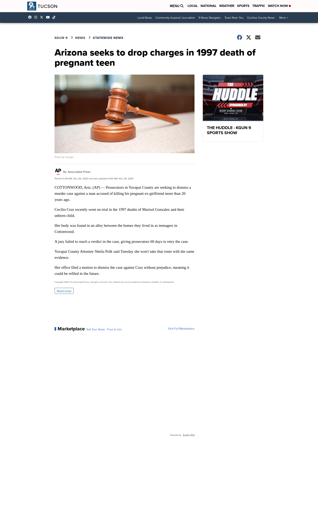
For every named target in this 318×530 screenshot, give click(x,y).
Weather (226, 5)
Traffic (258, 5)
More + (283, 18)
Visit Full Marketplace (181, 328)
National (208, 5)
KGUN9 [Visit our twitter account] (42, 17)
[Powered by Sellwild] (188, 435)
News (80, 37)
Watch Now (279, 5)
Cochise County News (261, 18)
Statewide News (108, 37)
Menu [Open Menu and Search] (177, 6)
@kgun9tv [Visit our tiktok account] (55, 17)
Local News (145, 18)
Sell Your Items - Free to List (103, 329)
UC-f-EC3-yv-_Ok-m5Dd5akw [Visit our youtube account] (49, 17)
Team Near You (234, 18)
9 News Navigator (210, 18)
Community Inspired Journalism (175, 18)
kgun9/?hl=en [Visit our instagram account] (36, 17)
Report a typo (64, 291)
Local (193, 5)
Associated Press (79, 172)
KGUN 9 (61, 37)
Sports (243, 5)
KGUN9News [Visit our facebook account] (30, 17)
